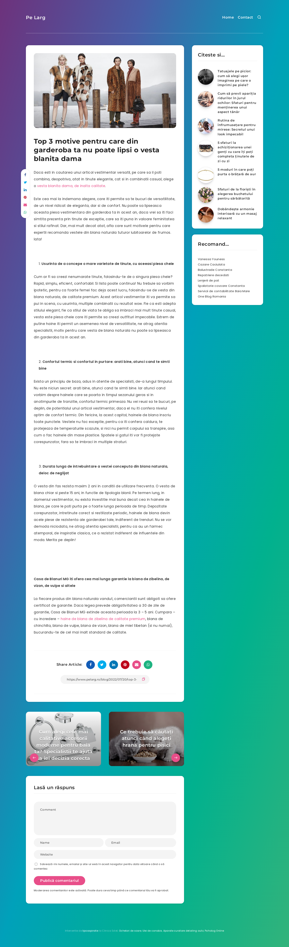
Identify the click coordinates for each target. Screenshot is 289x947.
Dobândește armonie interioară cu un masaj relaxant (237, 213)
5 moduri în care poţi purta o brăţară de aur (237, 172)
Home (228, 17)
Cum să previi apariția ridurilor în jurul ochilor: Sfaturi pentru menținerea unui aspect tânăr (237, 103)
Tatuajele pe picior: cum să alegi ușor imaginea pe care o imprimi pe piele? (234, 78)
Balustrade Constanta (215, 270)
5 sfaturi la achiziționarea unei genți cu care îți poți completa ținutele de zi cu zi (236, 152)
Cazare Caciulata (211, 264)
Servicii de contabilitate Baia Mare (224, 291)
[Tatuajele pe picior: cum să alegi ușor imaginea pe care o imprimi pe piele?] (206, 77)
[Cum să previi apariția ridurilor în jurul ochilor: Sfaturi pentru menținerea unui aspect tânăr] (206, 99)
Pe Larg (35, 17)
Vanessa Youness (211, 259)
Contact (245, 17)
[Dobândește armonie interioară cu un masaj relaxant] (206, 215)
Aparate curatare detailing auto (183, 930)
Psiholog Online (214, 930)
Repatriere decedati (213, 275)
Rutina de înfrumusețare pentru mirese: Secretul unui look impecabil (237, 127)
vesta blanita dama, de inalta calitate (71, 186)
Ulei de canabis (152, 930)
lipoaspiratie (90, 930)
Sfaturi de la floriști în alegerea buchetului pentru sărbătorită (237, 193)
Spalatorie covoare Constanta (221, 286)
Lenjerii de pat (208, 280)
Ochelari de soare (130, 930)
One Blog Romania (212, 296)
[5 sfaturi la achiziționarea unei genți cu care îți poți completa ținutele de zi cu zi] (206, 148)
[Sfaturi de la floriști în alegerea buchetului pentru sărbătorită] (206, 195)
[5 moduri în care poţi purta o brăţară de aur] (206, 175)
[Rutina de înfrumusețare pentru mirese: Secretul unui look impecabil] (206, 126)
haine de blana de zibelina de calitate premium (103, 619)
